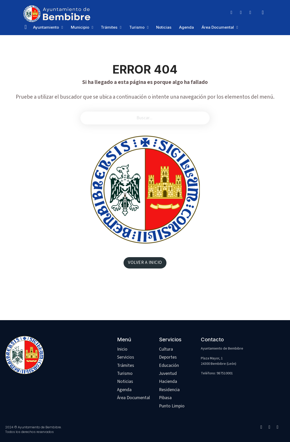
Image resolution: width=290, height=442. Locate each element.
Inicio (122, 349)
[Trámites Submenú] (120, 27)
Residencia (169, 389)
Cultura (166, 349)
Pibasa (165, 397)
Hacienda (168, 381)
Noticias (163, 27)
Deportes (168, 357)
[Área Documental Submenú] (237, 27)
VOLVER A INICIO (145, 262)
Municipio (80, 27)
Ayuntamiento (46, 27)
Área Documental (218, 27)
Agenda (186, 27)
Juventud (168, 373)
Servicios (125, 357)
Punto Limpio (172, 406)
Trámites (109, 27)
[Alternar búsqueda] (263, 12)
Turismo (136, 27)
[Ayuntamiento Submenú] (62, 27)
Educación (169, 365)
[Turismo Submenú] (147, 27)
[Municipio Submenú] (92, 27)
